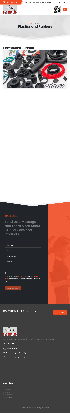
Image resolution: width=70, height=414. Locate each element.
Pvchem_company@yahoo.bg (16, 353)
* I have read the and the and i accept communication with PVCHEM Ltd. (22, 278)
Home (31, 23)
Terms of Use (22, 276)
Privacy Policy (9, 394)
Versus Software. (26, 408)
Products (7, 389)
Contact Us (8, 392)
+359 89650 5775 (11, 2)
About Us (7, 387)
